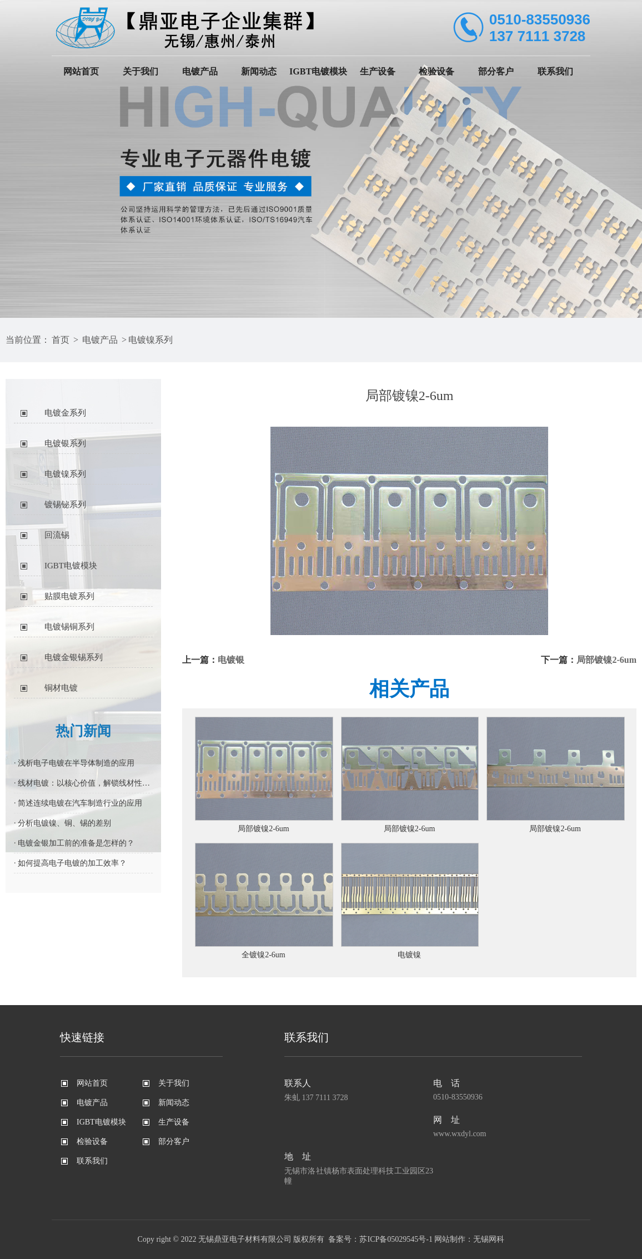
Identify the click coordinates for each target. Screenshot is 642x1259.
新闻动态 (259, 71)
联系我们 (555, 71)
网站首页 (81, 71)
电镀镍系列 (150, 339)
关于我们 (140, 71)
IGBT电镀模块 (318, 71)
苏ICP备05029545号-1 (395, 1239)
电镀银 (231, 660)
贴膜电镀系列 (69, 596)
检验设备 (436, 71)
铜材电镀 (61, 687)
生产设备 (377, 71)
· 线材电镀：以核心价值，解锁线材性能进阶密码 (83, 783)
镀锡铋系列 (65, 504)
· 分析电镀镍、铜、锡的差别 (62, 823)
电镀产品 (200, 71)
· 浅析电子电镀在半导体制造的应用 (74, 763)
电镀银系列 (65, 443)
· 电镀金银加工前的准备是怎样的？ (74, 843)
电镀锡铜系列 (69, 626)
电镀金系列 (65, 412)
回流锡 (56, 535)
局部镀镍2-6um (606, 660)
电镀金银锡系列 (73, 657)
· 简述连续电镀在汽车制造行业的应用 (78, 803)
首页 (60, 339)
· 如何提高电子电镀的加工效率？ (70, 863)
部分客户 (496, 71)
